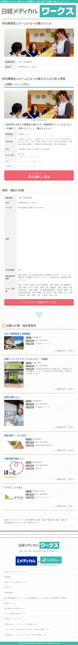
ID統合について (10, 603)
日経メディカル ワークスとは (15, 572)
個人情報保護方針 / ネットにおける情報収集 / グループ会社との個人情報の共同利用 (35, 598)
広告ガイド (8, 587)
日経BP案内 (8, 593)
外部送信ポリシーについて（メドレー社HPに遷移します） (26, 635)
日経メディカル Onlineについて (16, 582)
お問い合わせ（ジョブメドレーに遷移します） (21, 624)
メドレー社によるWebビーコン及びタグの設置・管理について (27, 629)
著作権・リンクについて (13, 619)
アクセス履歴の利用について (15, 614)
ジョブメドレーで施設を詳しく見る (39, 302)
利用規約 (7, 577)
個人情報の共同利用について (15, 608)
